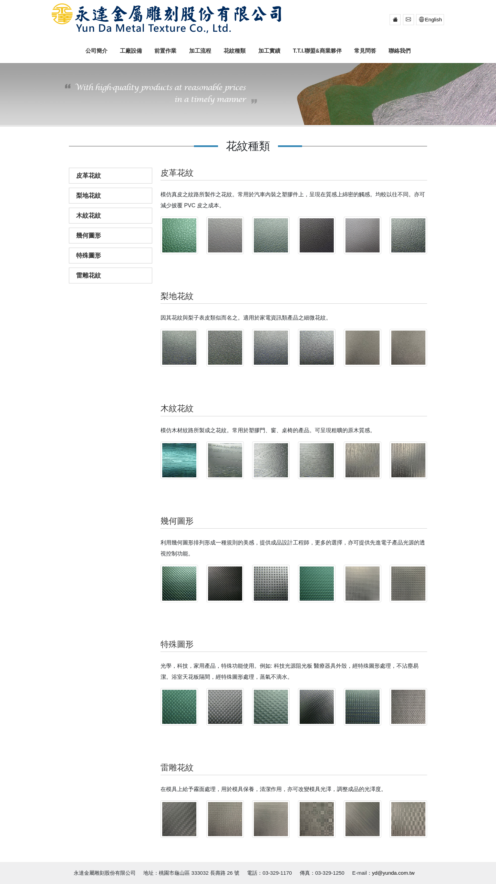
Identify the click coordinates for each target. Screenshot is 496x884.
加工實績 (269, 51)
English (429, 19)
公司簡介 (96, 51)
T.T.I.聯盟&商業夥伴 (317, 51)
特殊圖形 (88, 255)
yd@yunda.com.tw (393, 873)
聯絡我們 (400, 51)
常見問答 (365, 51)
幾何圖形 (88, 235)
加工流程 (200, 51)
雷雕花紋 (88, 275)
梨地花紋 (88, 195)
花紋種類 (235, 51)
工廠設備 (131, 51)
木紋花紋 (88, 215)
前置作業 (165, 51)
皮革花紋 (88, 175)
